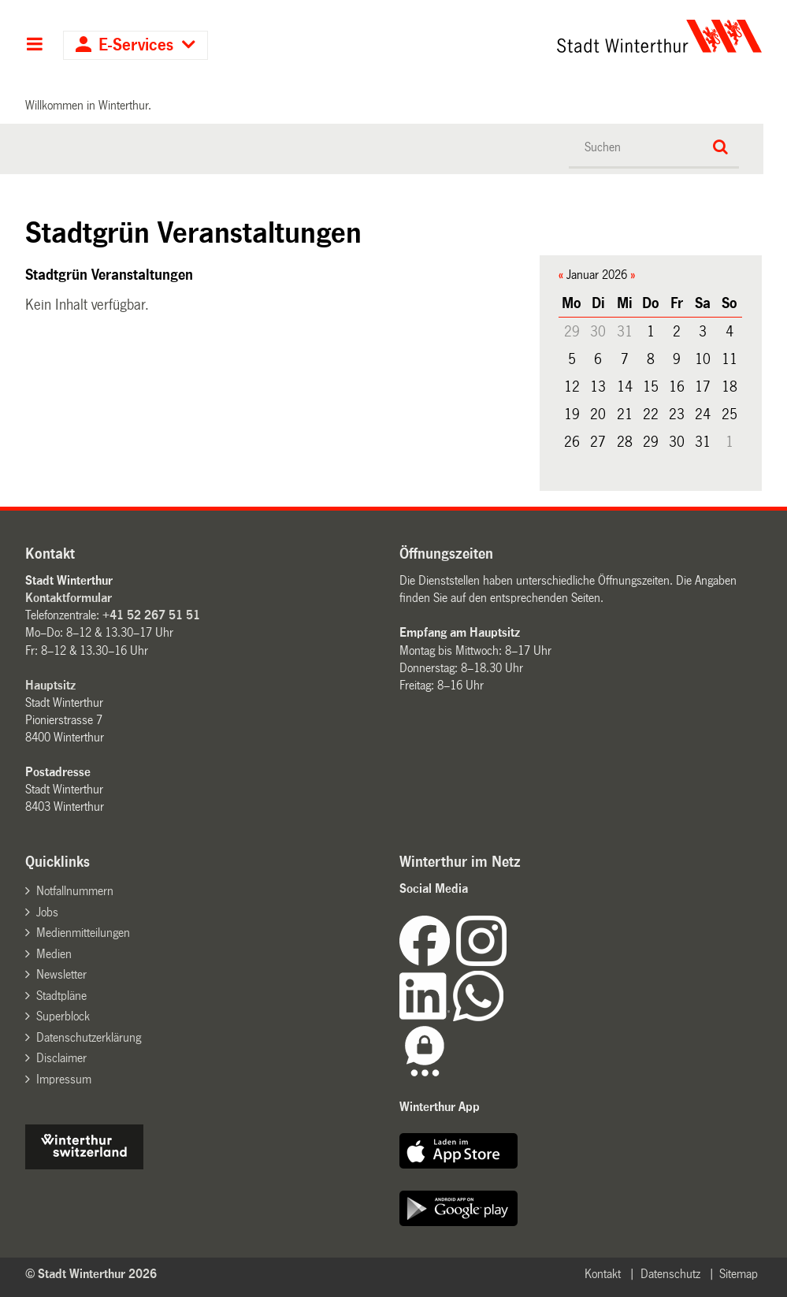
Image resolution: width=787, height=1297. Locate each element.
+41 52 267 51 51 (151, 615)
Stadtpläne (61, 995)
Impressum (63, 1079)
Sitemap (738, 1273)
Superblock (63, 1016)
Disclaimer (61, 1058)
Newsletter (61, 974)
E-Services (136, 45)
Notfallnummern (74, 890)
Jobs (47, 912)
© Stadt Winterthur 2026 (91, 1273)
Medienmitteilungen (83, 932)
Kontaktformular (68, 597)
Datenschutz (670, 1273)
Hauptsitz (50, 685)
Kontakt (603, 1273)
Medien (54, 954)
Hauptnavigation (34, 46)
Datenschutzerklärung (88, 1037)
